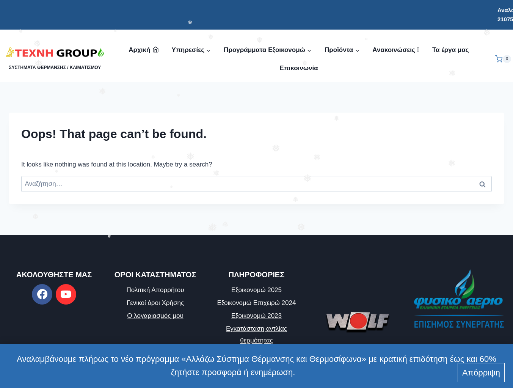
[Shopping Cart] (503, 59)
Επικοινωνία (298, 68)
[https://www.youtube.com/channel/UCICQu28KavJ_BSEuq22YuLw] (66, 294)
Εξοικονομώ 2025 (256, 290)
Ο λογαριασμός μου (155, 315)
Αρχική (143, 49)
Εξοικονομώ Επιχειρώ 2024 (256, 302)
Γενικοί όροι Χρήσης (155, 302)
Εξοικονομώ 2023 (256, 315)
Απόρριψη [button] (481, 372)
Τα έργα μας (450, 49)
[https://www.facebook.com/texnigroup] (42, 294)
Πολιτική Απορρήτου (155, 290)
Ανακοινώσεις (395, 49)
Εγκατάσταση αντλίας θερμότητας (256, 334)
